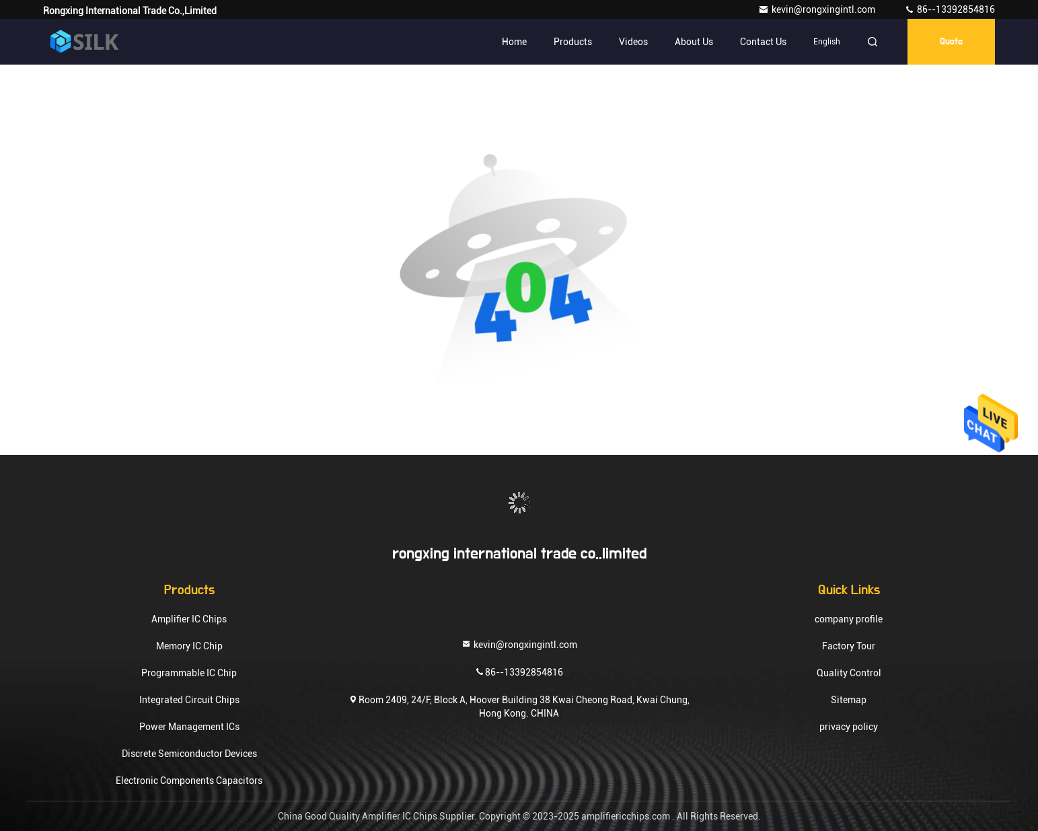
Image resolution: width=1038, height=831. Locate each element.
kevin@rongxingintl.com (817, 9)
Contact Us (763, 41)
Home (514, 41)
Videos (633, 41)
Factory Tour (848, 646)
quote (951, 41)
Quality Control (849, 672)
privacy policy (848, 726)
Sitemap (848, 699)
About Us (694, 41)
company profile (849, 619)
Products (573, 41)
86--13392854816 (949, 9)
